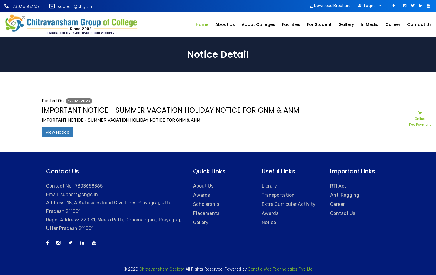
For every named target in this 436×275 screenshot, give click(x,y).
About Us (225, 24)
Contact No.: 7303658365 (74, 186)
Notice (269, 222)
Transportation (278, 195)
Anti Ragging (344, 195)
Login (369, 6)
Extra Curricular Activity (288, 204)
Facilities (291, 24)
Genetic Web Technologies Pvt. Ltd (280, 269)
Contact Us (419, 24)
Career (392, 24)
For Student (319, 24)
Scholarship (206, 204)
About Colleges (258, 24)
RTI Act (338, 186)
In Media (370, 24)
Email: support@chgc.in (72, 194)
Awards (201, 195)
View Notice (57, 132)
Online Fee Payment (420, 118)
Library (269, 186)
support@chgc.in (70, 6)
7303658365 (21, 6)
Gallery (346, 24)
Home (202, 24)
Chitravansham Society (161, 269)
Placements (206, 213)
